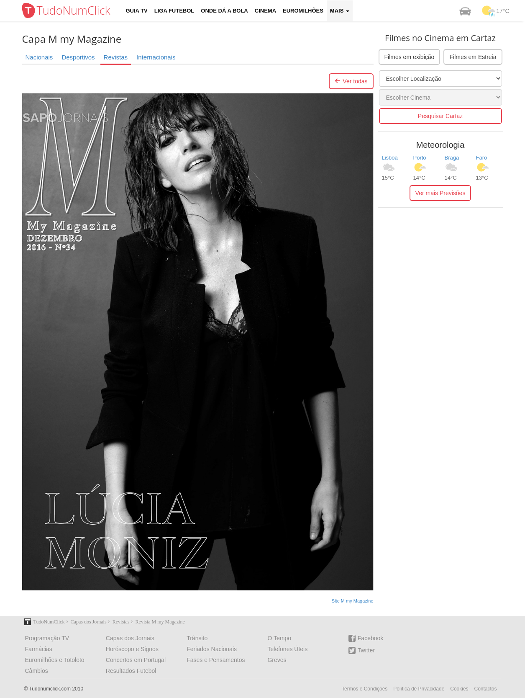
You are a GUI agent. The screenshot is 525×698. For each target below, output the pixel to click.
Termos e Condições (364, 689)
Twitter (361, 650)
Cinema (265, 11)
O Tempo (279, 638)
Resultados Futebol (131, 670)
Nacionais (39, 57)
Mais (339, 11)
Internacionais (155, 57)
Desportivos (78, 57)
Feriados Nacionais (212, 649)
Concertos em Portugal (136, 660)
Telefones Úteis (287, 649)
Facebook (365, 638)
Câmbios (36, 670)
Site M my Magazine (353, 600)
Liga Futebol (174, 11)
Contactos (485, 689)
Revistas (116, 57)
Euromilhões (303, 11)
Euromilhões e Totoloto (55, 660)
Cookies (459, 689)
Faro (481, 158)
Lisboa (390, 158)
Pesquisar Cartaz (440, 116)
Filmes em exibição (409, 57)
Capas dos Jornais (130, 638)
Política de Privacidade (418, 689)
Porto (419, 158)
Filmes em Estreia (472, 57)
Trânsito (197, 638)
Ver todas (351, 81)
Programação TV (47, 638)
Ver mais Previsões (440, 193)
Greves (276, 660)
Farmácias (38, 649)
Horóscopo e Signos (132, 649)
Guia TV (137, 11)
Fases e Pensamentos (216, 660)
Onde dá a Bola (224, 11)
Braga (452, 158)
